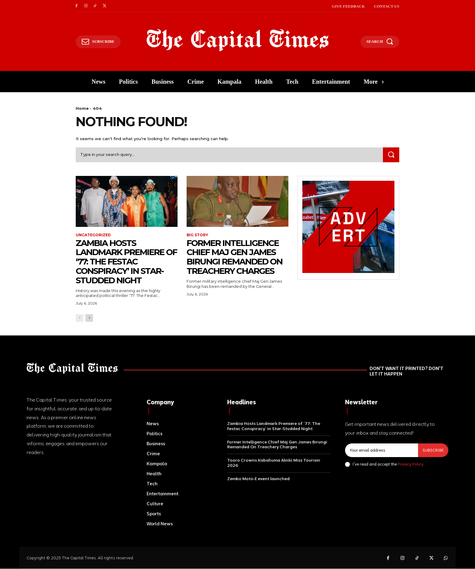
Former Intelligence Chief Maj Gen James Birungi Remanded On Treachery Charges (235, 257)
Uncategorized (93, 235)
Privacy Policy (411, 464)
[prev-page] (79, 318)
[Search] (391, 154)
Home (82, 108)
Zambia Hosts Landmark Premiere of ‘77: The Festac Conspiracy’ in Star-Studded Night (120, 261)
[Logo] (237, 40)
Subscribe (433, 450)
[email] (381, 450)
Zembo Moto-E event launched (258, 478)
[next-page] (89, 318)
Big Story (197, 235)
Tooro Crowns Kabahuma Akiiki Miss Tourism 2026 (273, 462)
